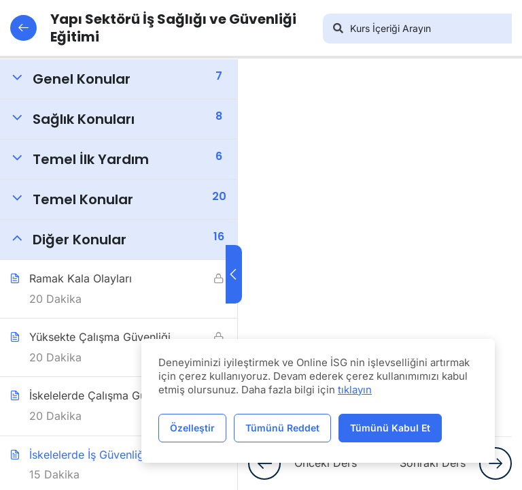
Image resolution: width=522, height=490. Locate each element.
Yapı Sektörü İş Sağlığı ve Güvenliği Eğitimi (153, 28)
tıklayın (355, 389)
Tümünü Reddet (282, 428)
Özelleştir (192, 428)
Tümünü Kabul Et (390, 428)
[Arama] (338, 28)
